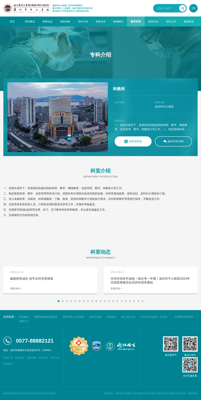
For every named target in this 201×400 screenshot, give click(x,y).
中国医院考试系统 (183, 316)
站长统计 (171, 393)
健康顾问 (118, 21)
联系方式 (55, 357)
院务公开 (171, 21)
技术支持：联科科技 (187, 393)
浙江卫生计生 (128, 316)
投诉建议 (24, 316)
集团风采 (189, 21)
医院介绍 (8, 357)
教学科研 (136, 21)
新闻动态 (48, 21)
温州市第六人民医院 (73, 316)
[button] (58, 301)
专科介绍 (83, 21)
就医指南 (65, 21)
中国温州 (111, 316)
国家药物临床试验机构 (45, 316)
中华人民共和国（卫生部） (155, 316)
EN (193, 8)
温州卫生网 (95, 316)
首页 (12, 21)
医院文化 (153, 21)
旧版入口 (24, 321)
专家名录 (100, 21)
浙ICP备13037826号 (45, 393)
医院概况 (30, 21)
